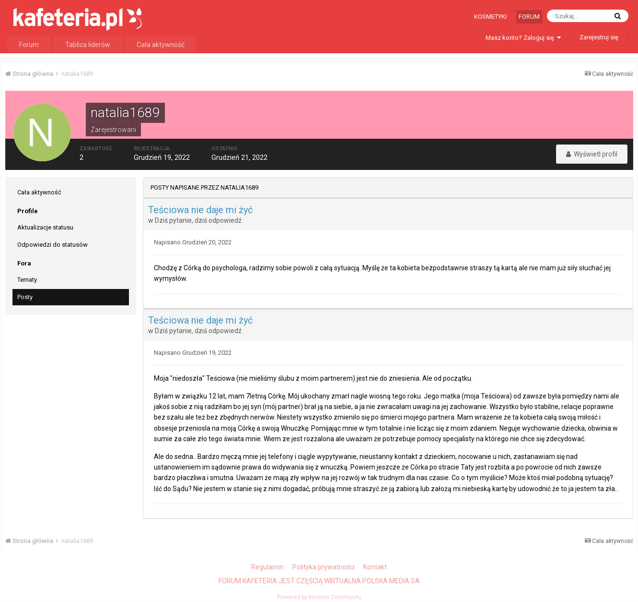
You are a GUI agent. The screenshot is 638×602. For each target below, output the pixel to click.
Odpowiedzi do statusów (52, 244)
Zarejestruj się (599, 37)
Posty (25, 297)
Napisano (193, 242)
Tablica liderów (87, 44)
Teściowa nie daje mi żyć (200, 210)
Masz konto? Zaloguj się (523, 37)
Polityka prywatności (323, 567)
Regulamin (267, 567)
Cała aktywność (161, 44)
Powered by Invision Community (319, 597)
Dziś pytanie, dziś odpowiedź (198, 220)
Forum (529, 16)
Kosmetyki (490, 16)
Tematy (27, 279)
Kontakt (375, 567)
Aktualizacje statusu (45, 227)
